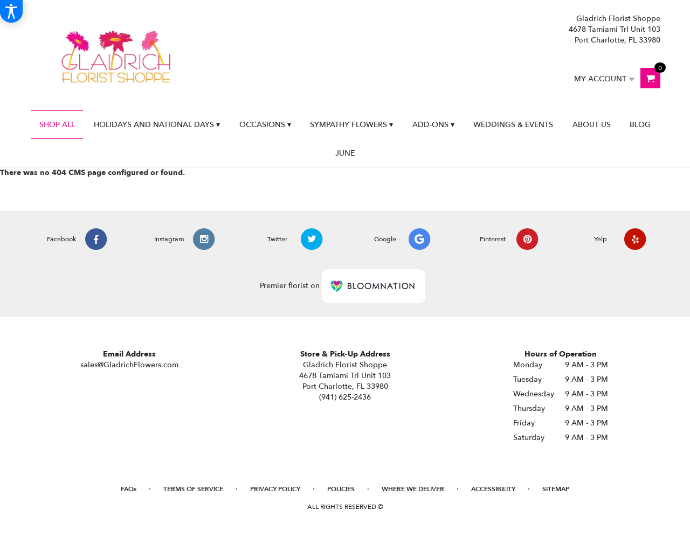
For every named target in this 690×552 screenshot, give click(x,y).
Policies (341, 489)
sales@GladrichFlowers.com (129, 365)
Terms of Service (193, 489)
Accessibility (493, 489)
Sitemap (555, 489)
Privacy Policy (275, 489)
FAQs (128, 489)
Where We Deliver (413, 489)
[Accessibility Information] (11, 11)
